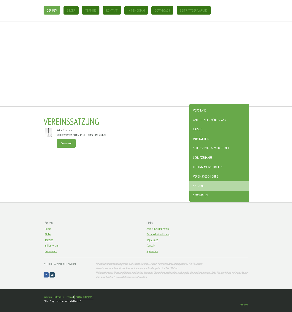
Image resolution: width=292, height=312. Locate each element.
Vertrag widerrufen (84, 297)
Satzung (198, 186)
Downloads (162, 10)
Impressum (152, 240)
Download (66, 143)
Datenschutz (59, 297)
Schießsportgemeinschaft (211, 148)
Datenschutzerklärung (158, 234)
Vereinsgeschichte (205, 176)
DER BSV (52, 10)
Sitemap (69, 297)
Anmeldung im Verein (158, 229)
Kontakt (112, 10)
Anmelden (244, 304)
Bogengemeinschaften (208, 167)
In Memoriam (136, 10)
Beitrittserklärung (193, 10)
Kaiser (197, 129)
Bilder (71, 10)
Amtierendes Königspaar (209, 120)
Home (48, 229)
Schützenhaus (202, 157)
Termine (90, 10)
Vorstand (199, 110)
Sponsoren (200, 195)
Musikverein (201, 139)
